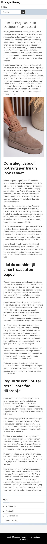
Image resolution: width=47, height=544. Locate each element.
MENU (4, 7)
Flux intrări (10, 511)
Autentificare (11, 506)
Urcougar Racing (10, 2)
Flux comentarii (12, 516)
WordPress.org (11, 521)
